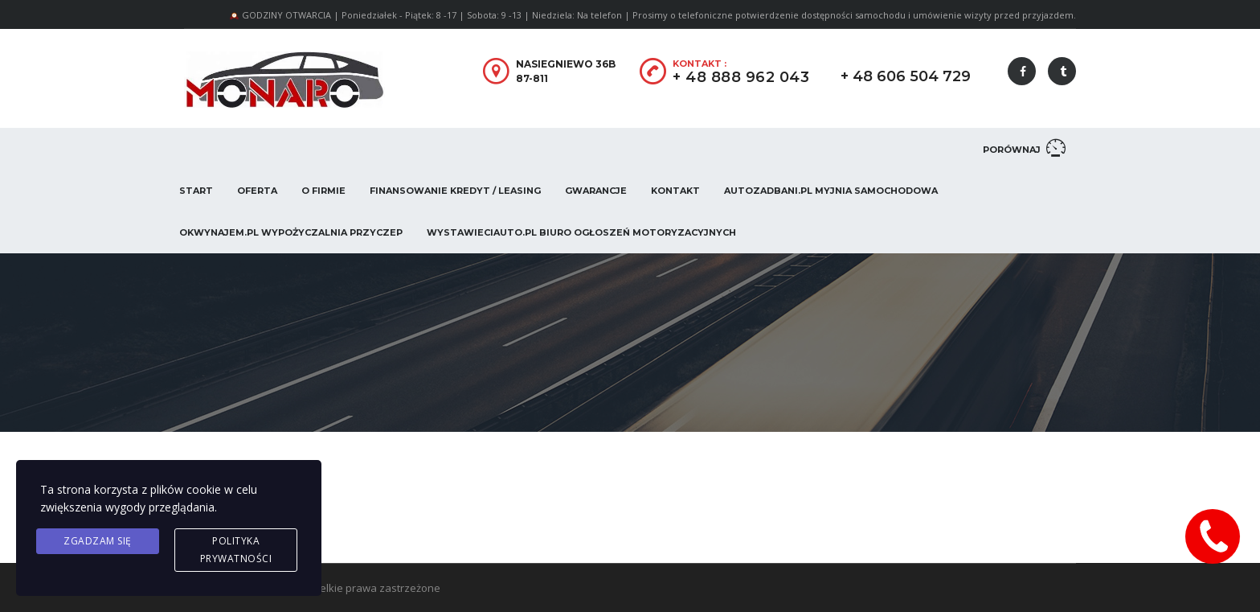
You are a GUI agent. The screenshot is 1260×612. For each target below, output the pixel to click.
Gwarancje (596, 190)
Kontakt (675, 190)
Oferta (257, 190)
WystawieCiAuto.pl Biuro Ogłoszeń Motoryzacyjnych (581, 232)
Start (196, 190)
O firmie (323, 190)
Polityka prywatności (236, 549)
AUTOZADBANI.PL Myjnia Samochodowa (831, 190)
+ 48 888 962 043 (741, 77)
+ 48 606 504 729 (906, 76)
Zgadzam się (97, 541)
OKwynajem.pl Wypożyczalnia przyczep (291, 232)
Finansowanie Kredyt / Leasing (455, 190)
